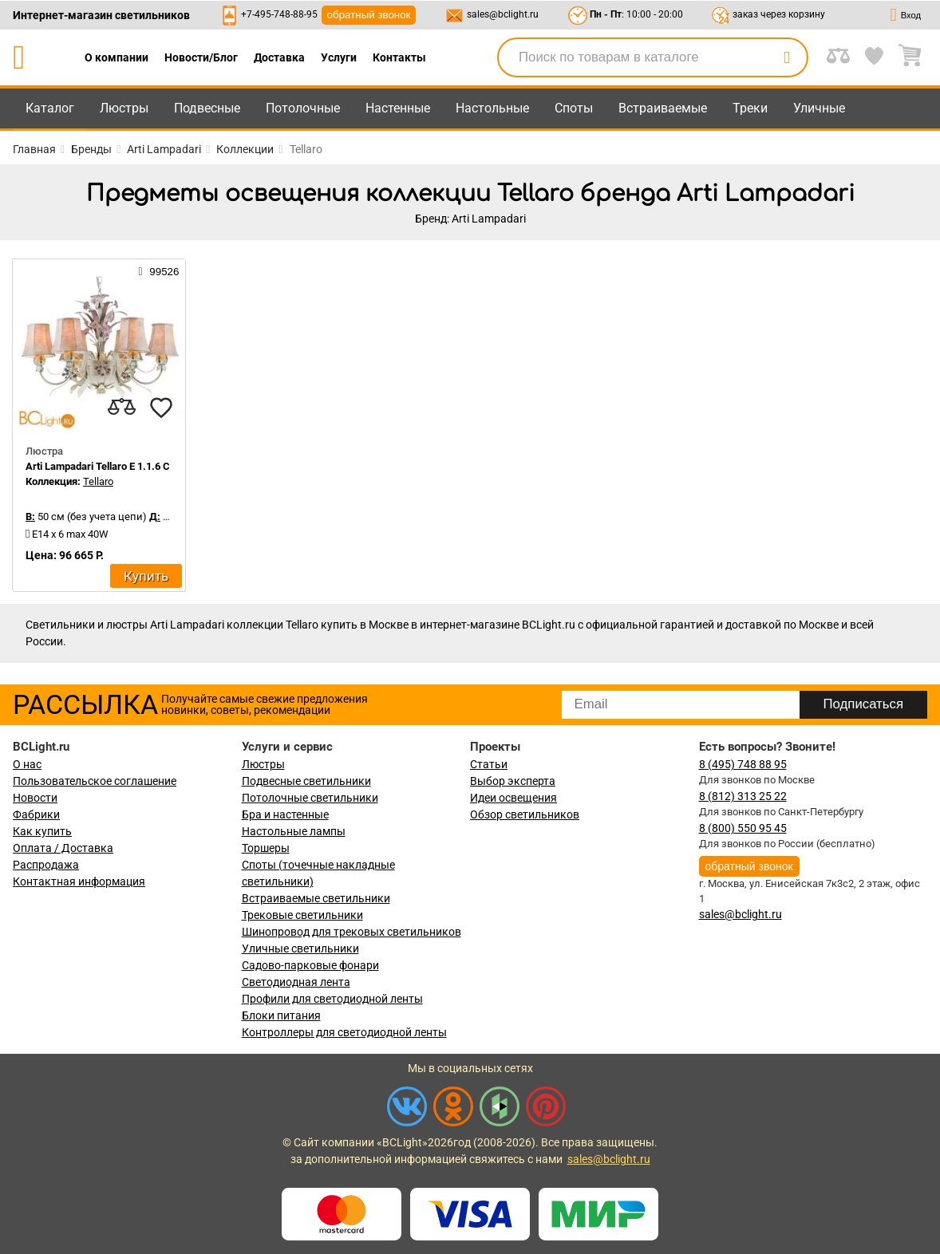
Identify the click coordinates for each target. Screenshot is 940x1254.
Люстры (124, 108)
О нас (27, 764)
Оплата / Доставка (63, 848)
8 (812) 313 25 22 (743, 796)
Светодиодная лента (296, 982)
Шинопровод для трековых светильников (351, 931)
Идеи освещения (513, 797)
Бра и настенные (285, 814)
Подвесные (207, 108)
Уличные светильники (300, 948)
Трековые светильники (302, 915)
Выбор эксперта (512, 781)
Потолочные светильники (310, 797)
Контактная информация (79, 881)
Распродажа (46, 864)
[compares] (121, 408)
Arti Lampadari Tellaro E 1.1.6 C (98, 466)
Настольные (492, 108)
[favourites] (161, 408)
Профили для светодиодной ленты (332, 998)
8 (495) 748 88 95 (743, 764)
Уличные (819, 108)
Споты (574, 108)
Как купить (42, 831)
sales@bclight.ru (503, 14)
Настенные (397, 108)
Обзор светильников (524, 814)
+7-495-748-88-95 (279, 14)
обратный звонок (369, 15)
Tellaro (98, 481)
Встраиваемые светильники (316, 898)
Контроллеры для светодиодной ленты (344, 1032)
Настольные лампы (294, 831)
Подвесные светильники (306, 781)
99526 (159, 271)
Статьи (489, 764)
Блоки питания (281, 1015)
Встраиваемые (662, 108)
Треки (750, 108)
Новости (35, 797)
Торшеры (266, 848)
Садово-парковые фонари (310, 965)
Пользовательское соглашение (94, 781)
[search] (787, 57)
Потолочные (303, 108)
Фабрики (36, 814)
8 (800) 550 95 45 (743, 828)
